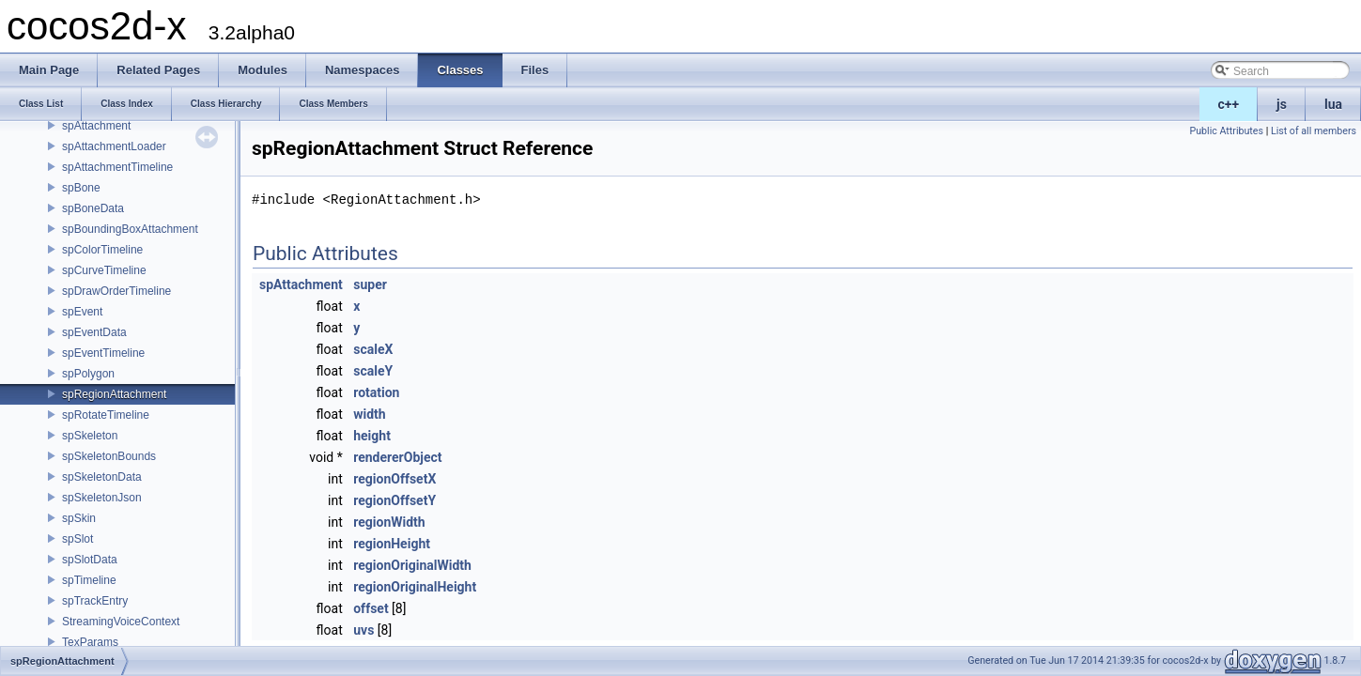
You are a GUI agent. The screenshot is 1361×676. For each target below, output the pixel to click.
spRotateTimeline (105, 415)
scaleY (373, 370)
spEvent (82, 311)
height (372, 435)
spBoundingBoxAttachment (130, 229)
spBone (81, 187)
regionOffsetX (394, 478)
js (1281, 104)
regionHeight (391, 543)
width (369, 414)
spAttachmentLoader (114, 146)
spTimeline (89, 580)
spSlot (77, 538)
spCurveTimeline (104, 270)
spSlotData (89, 559)
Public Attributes (1226, 131)
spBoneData (93, 208)
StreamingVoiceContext (120, 621)
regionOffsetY (394, 500)
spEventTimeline (103, 353)
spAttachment (96, 125)
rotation (376, 392)
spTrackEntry (95, 600)
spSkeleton (89, 435)
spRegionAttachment (114, 394)
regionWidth (389, 522)
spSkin (79, 518)
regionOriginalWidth (412, 565)
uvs (363, 630)
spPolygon (88, 373)
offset (370, 608)
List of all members (1313, 131)
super (370, 284)
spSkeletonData (102, 477)
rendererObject (397, 457)
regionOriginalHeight (414, 586)
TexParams (90, 642)
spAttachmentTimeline (117, 167)
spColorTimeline (102, 249)
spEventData (94, 332)
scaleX (373, 349)
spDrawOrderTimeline (116, 291)
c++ (1229, 104)
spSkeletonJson (102, 497)
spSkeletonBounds (109, 456)
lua (1333, 104)
